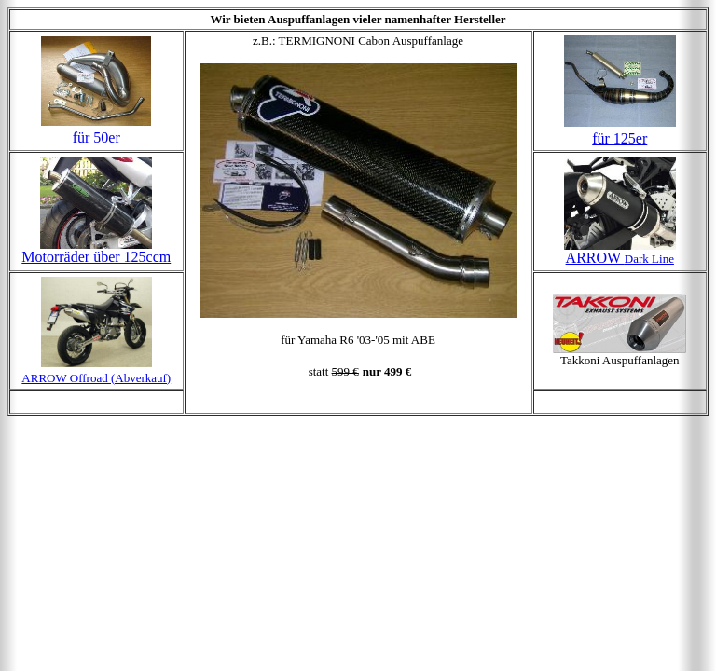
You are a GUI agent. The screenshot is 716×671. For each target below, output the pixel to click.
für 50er (96, 137)
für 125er (619, 138)
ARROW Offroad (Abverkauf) (96, 378)
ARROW (620, 258)
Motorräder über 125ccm (96, 257)
